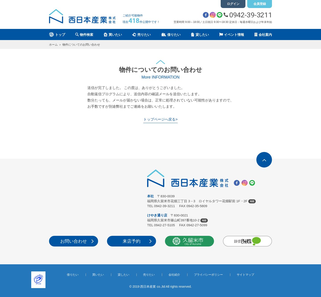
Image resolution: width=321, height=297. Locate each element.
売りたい (149, 274)
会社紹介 (174, 274)
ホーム (53, 44)
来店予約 (131, 241)
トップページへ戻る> (160, 119)
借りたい (72, 274)
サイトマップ (245, 274)
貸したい (123, 274)
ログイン (233, 4)
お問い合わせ (73, 241)
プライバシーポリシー (208, 274)
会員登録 (259, 4)
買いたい (98, 274)
